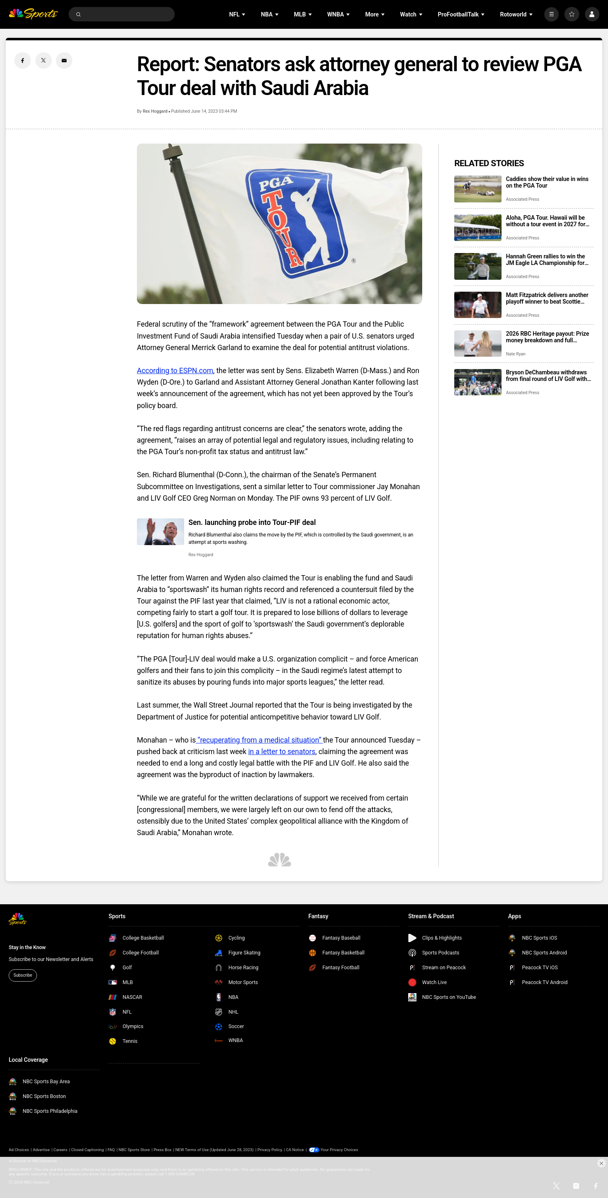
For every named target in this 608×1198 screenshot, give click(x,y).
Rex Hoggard (155, 111)
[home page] (33, 14)
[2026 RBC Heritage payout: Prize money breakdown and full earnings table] (478, 343)
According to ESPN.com (175, 371)
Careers (60, 1149)
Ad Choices (19, 1149)
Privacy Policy (269, 1149)
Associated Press (522, 199)
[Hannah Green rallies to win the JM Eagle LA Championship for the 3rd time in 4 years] (478, 266)
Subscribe (23, 975)
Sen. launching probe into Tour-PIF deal (252, 522)
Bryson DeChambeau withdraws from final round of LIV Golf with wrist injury (546, 375)
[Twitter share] (43, 60)
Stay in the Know (27, 947)
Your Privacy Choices (339, 1149)
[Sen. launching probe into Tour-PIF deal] (160, 531)
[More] (551, 14)
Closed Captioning (87, 1149)
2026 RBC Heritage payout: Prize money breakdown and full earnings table (547, 337)
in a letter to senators (281, 752)
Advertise (41, 1149)
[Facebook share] (22, 60)
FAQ (111, 1149)
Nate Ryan (515, 354)
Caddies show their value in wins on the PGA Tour (547, 182)
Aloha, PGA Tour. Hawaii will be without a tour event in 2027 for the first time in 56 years (545, 221)
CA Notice (295, 1149)
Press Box (162, 1149)
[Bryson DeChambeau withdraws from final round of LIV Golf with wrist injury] (478, 382)
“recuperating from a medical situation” (259, 740)
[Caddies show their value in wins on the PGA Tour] (478, 189)
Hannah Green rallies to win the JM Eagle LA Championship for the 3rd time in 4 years (545, 259)
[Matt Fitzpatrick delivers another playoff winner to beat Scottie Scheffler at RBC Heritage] (478, 305)
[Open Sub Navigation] (244, 14)
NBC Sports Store (134, 1149)
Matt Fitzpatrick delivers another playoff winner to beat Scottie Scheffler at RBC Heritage (547, 298)
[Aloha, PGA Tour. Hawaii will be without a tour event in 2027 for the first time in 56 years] (478, 227)
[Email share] (64, 60)
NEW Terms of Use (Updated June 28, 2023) (214, 1149)
